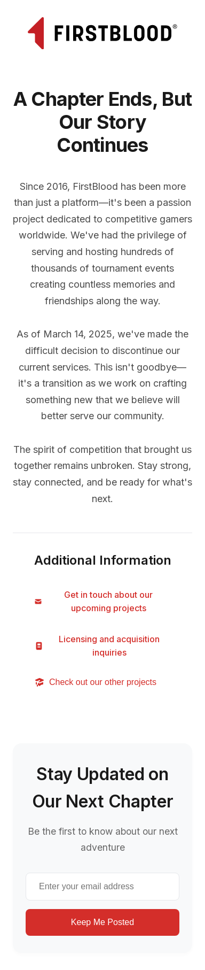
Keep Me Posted (102, 922)
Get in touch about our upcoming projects (93, 601)
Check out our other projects (95, 682)
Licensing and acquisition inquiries (97, 646)
